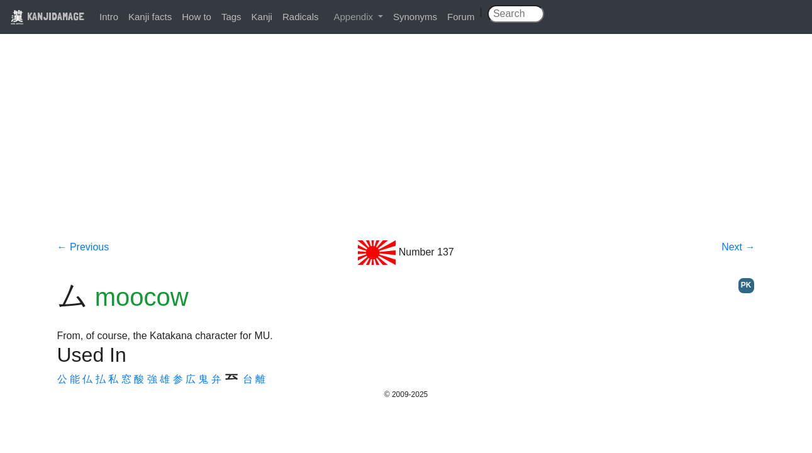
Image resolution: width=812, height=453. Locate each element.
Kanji (262, 16)
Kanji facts (150, 16)
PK (746, 285)
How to (196, 16)
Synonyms (415, 16)
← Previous (83, 247)
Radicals (300, 16)
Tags (231, 16)
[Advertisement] (406, 146)
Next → (738, 247)
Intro (108, 16)
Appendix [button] (354, 16)
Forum (460, 16)
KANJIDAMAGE (47, 16)
